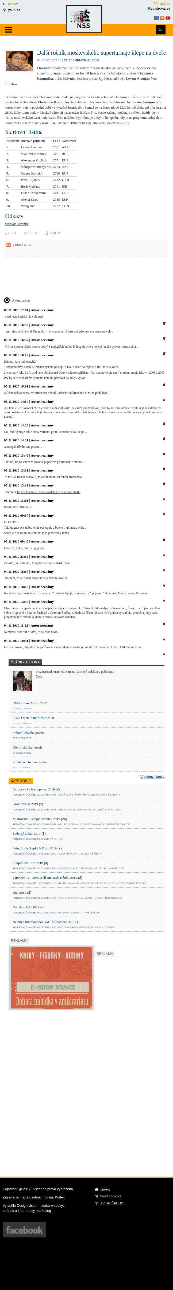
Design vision (27, 1206)
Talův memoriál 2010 (81, 60)
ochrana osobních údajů (34, 1197)
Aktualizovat (21, 300)
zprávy (13, 3)
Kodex (60, 1197)
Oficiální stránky (16, 224)
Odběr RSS (22, 245)
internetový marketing (34, 1211)
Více (39, 676)
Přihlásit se (161, 4)
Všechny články (152, 777)
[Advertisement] (49, 1095)
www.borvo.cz (111, 1196)
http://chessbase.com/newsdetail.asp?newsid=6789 (48, 492)
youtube (14, 9)
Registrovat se (159, 8)
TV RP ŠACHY (111, 1203)
